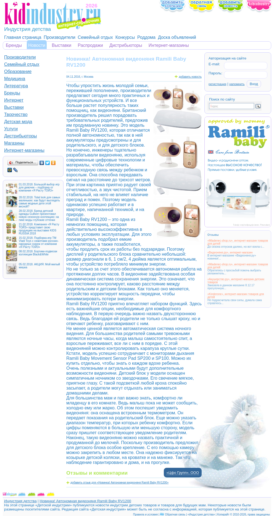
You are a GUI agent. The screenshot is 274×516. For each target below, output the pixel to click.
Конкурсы (125, 37)
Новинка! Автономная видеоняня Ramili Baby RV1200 (85, 501)
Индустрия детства (20, 501)
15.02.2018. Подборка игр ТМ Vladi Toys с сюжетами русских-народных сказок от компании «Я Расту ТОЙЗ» (39, 242)
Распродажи (90, 45)
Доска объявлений (177, 37)
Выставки (62, 45)
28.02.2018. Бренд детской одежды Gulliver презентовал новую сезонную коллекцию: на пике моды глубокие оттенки (39, 215)
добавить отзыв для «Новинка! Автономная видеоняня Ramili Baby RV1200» (119, 482)
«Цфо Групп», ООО (183, 473)
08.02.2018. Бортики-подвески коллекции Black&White (38, 253)
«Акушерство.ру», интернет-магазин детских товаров (235, 281)
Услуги (11, 128)
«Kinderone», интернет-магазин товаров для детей (235, 296)
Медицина (14, 78)
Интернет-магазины (169, 45)
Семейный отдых (95, 37)
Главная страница (22, 37)
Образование (17, 71)
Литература (16, 85)
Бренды (14, 45)
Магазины (14, 143)
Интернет (13, 100)
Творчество (16, 114)
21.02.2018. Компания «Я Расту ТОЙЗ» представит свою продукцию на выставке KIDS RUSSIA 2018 (39, 229)
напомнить (236, 84)
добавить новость (190, 76)
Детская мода (18, 121)
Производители (59, 37)
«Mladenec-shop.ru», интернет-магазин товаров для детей (237, 242)
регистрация (217, 84)
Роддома (146, 37)
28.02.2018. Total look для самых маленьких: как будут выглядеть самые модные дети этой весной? (39, 202)
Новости (36, 45)
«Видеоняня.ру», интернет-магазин (229, 252)
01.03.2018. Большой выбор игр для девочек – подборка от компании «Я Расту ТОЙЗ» (39, 187)
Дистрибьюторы (125, 45)
